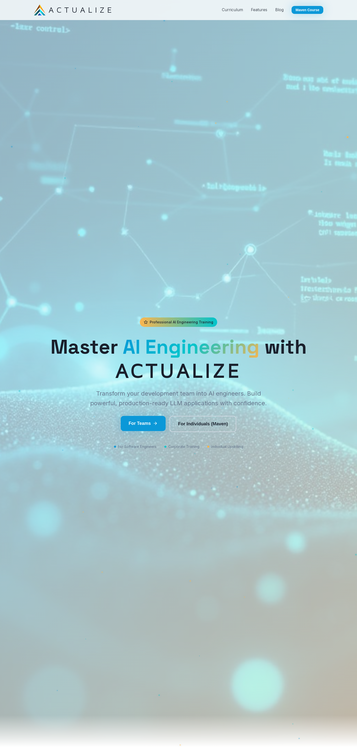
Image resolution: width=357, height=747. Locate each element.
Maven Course (307, 10)
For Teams (143, 423)
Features (259, 9)
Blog (279, 9)
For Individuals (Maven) (203, 423)
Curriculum (232, 9)
